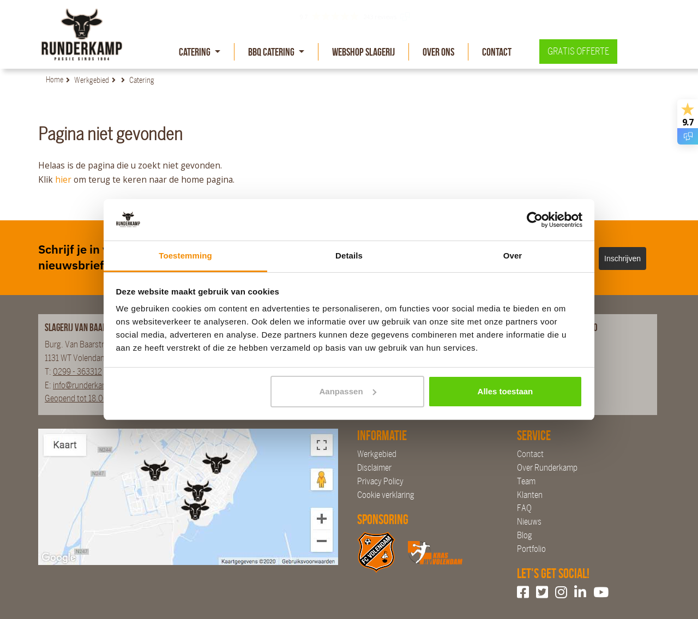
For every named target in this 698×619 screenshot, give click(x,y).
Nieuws (529, 521)
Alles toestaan (505, 391)
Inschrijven (622, 258)
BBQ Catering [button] (272, 52)
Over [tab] (512, 255)
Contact (497, 52)
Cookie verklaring (385, 495)
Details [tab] (349, 255)
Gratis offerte (578, 51)
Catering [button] (195, 52)
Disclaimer (374, 467)
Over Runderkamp (547, 467)
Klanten (530, 495)
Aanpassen (348, 391)
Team (526, 481)
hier (63, 179)
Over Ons (438, 52)
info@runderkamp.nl (87, 385)
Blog (524, 535)
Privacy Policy (380, 481)
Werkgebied (376, 454)
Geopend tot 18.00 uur (83, 398)
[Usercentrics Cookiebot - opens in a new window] (534, 220)
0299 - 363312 (77, 371)
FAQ (524, 508)
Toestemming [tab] (185, 255)
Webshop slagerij (363, 52)
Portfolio (531, 549)
